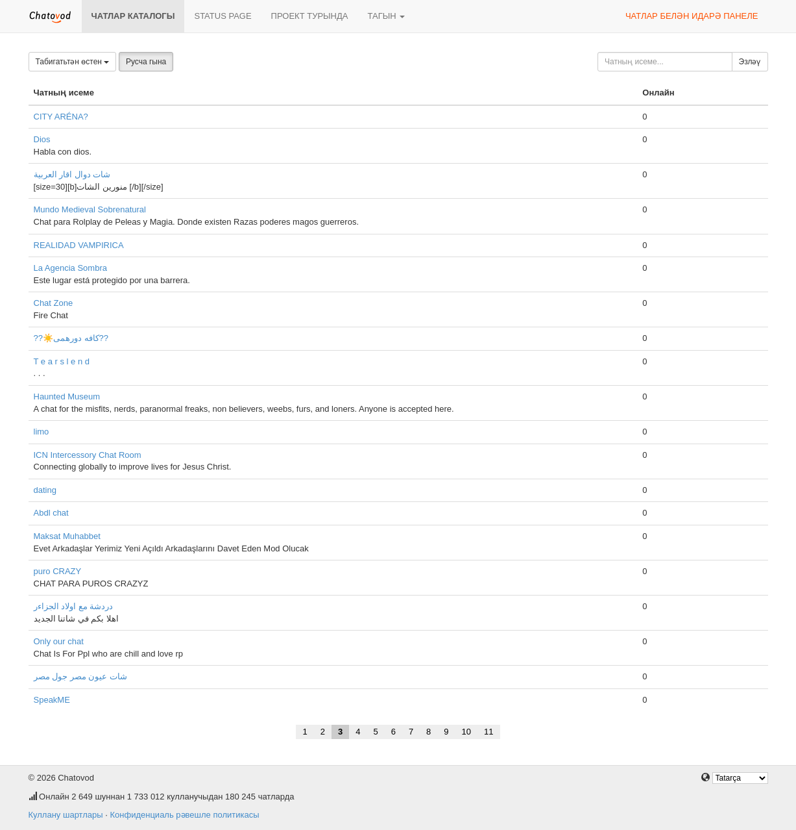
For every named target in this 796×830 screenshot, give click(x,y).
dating (45, 490)
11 (488, 731)
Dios (42, 139)
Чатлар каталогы (133, 16)
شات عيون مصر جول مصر (80, 676)
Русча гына (146, 61)
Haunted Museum (67, 396)
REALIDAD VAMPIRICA (79, 245)
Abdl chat (51, 513)
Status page (222, 16)
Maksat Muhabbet (67, 536)
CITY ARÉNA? (61, 116)
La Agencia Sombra (70, 268)
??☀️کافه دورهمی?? (71, 338)
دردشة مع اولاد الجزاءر (74, 606)
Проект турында (309, 16)
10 (466, 731)
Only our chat (59, 641)
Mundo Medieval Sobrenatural (90, 209)
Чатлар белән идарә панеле (691, 16)
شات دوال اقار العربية (72, 174)
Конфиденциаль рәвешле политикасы (184, 815)
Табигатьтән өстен (73, 61)
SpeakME (52, 700)
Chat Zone (53, 303)
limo (41, 431)
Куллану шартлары (66, 815)
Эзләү (750, 61)
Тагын (386, 16)
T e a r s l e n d (62, 361)
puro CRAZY (58, 571)
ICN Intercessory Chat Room (87, 455)
